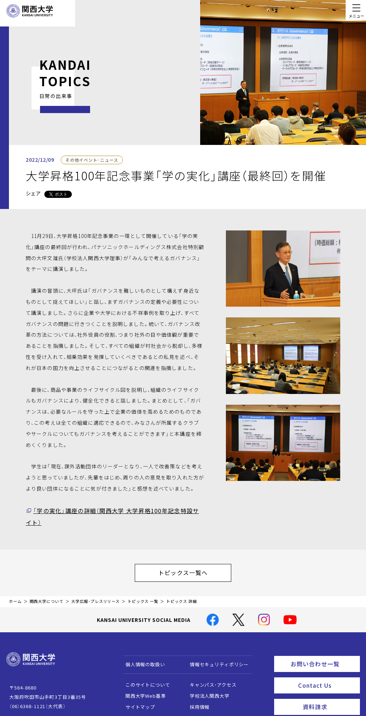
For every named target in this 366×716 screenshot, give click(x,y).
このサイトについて (144, 668)
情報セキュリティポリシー (215, 648)
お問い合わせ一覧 (323, 646)
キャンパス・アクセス (209, 668)
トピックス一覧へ (190, 558)
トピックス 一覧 (143, 586)
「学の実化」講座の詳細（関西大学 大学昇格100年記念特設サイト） (112, 510)
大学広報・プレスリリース (95, 586)
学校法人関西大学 (206, 679)
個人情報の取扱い (142, 648)
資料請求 (329, 686)
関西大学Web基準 (142, 679)
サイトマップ (137, 690)
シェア (33, 193)
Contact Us (326, 666)
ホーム (15, 586)
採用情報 (196, 690)
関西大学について (47, 586)
